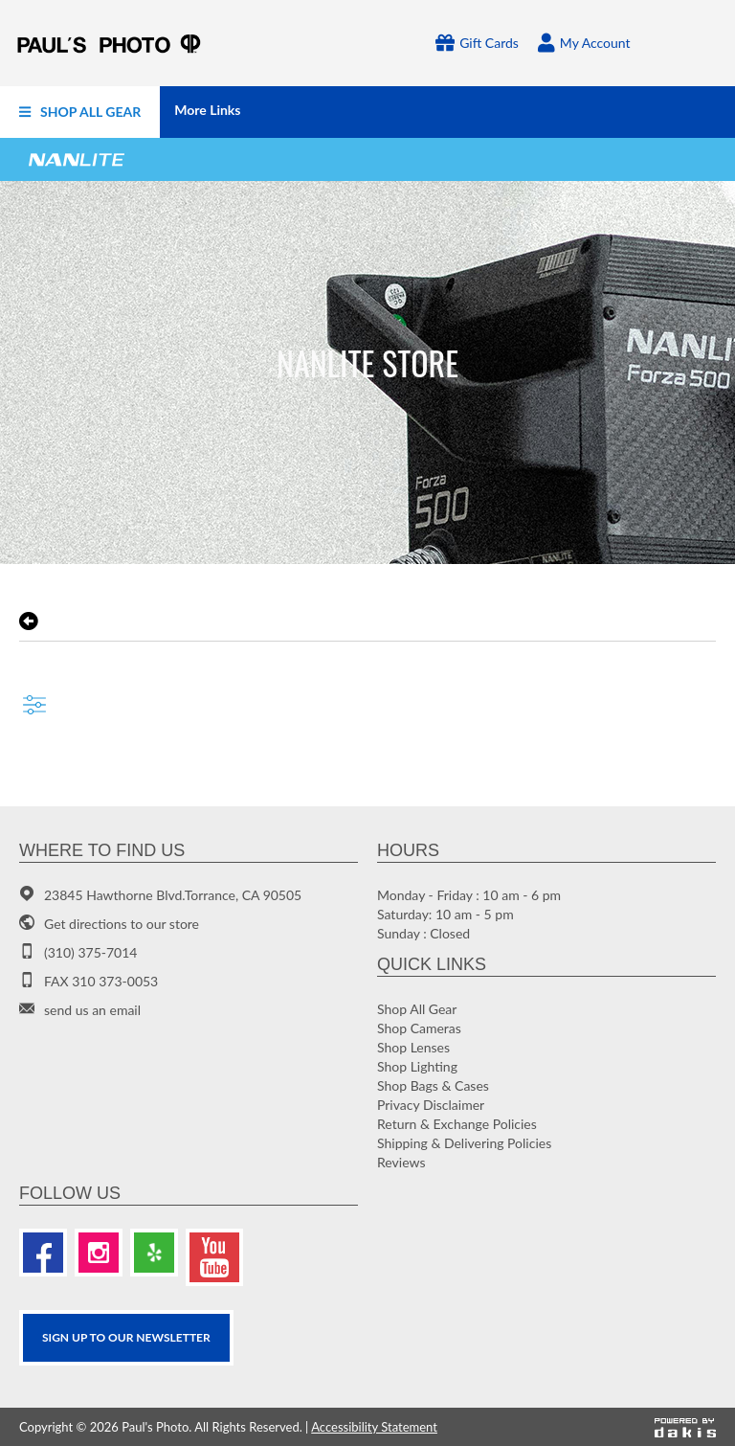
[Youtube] (214, 1257)
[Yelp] (154, 1253)
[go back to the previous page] (28, 621)
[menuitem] (80, 112)
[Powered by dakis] (685, 1426)
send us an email (92, 1010)
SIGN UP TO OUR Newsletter (126, 1337)
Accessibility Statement (374, 1427)
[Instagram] (98, 1253)
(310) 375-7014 (90, 952)
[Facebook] (43, 1253)
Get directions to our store (121, 923)
